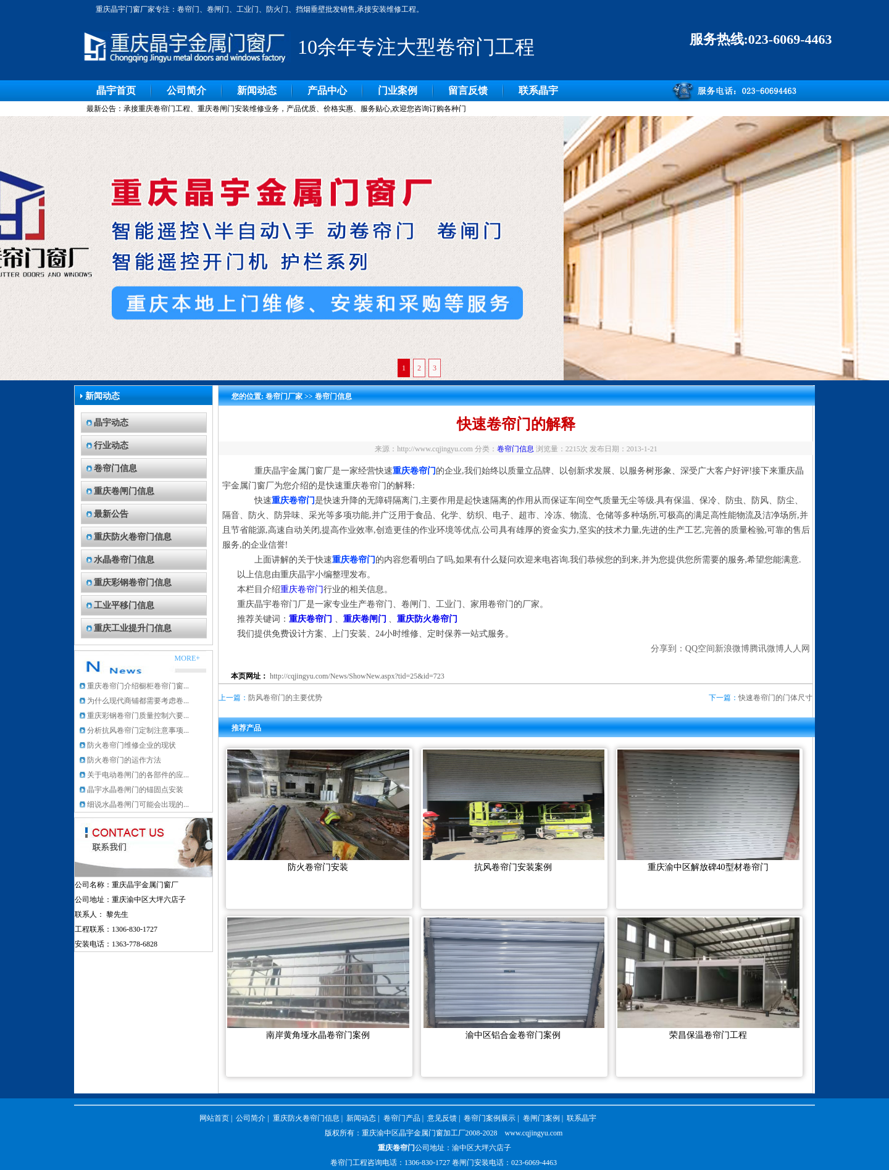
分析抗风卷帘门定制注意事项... (138, 730)
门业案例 (397, 90)
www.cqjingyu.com (534, 1133)
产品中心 (327, 90)
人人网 (797, 648)
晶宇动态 (111, 422)
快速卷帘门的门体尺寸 (775, 697)
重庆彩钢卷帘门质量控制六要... (138, 715)
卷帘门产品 (401, 1118)
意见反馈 (442, 1118)
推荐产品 (246, 728)
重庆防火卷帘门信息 (133, 536)
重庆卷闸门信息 (124, 491)
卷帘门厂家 (284, 396)
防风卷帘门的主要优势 (285, 697)
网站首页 (214, 1118)
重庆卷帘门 (301, 589)
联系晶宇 (538, 90)
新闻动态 (257, 90)
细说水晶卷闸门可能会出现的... (138, 804)
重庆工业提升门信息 (133, 628)
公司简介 (186, 90)
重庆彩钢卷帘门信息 (133, 582)
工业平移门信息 (124, 605)
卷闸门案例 (541, 1118)
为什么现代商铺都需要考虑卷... (138, 700)
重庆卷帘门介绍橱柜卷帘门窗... (138, 686)
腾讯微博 (766, 648)
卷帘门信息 (115, 468)
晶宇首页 (116, 90)
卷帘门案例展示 (489, 1118)
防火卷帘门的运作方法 (124, 760)
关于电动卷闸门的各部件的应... (138, 775)
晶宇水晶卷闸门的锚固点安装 (135, 789)
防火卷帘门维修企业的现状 (131, 745)
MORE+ (187, 658)
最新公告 (111, 514)
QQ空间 (700, 648)
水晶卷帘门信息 (124, 559)
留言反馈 (468, 90)
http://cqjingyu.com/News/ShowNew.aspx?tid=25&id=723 (357, 676)
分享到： (668, 648)
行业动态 (111, 445)
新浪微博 (732, 648)
